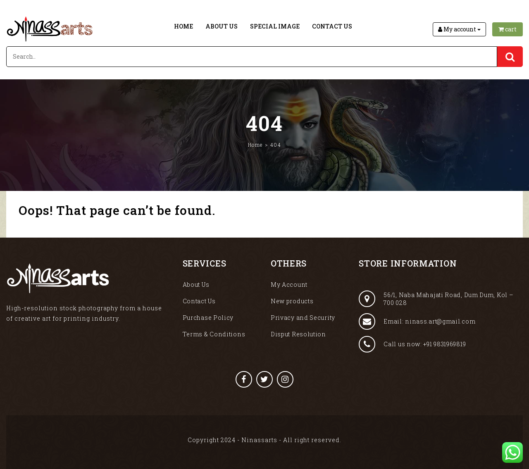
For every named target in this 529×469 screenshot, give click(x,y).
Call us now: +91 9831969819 (412, 344)
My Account (289, 284)
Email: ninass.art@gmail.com (417, 321)
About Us (221, 26)
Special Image (275, 26)
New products (292, 301)
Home (183, 26)
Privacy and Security (303, 317)
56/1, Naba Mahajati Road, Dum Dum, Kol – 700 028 (436, 298)
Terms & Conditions (214, 334)
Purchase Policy (208, 317)
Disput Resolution (298, 334)
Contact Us (332, 26)
